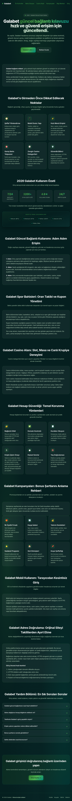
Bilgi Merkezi (61, 3)
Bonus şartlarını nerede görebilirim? (16, 733)
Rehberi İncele (44, 50)
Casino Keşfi (40, 3)
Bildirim (68, 797)
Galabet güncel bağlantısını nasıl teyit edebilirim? (21, 706)
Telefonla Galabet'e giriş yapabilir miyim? (18, 719)
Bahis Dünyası (30, 3)
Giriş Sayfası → (36, 778)
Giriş (68, 3)
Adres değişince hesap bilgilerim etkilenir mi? (19, 712)
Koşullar (56, 797)
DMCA (62, 797)
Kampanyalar (50, 3)
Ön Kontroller (19, 3)
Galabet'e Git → (28, 50)
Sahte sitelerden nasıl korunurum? (15, 740)
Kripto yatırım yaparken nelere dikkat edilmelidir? (21, 726)
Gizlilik (51, 797)
